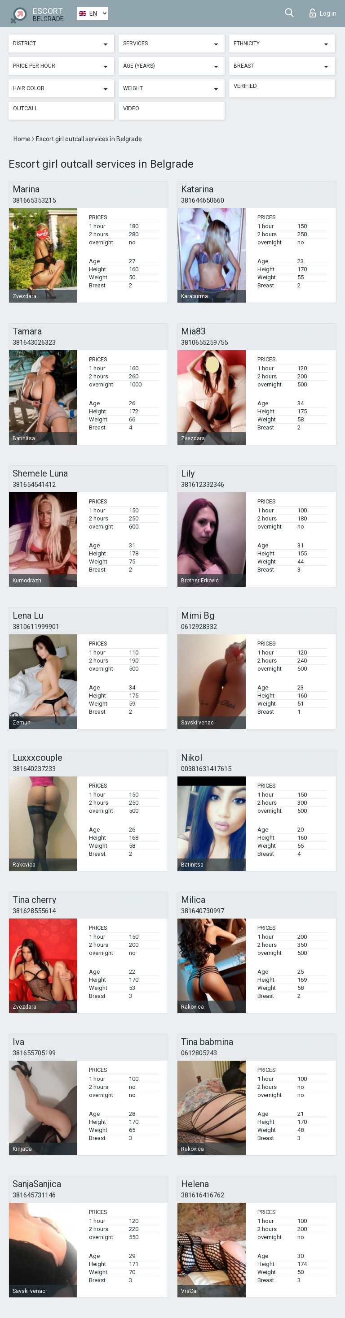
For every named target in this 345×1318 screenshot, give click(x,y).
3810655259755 (204, 342)
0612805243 (199, 1053)
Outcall (25, 108)
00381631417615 (206, 769)
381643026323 (34, 342)
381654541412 (34, 485)
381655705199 (34, 1053)
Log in (323, 13)
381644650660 (202, 200)
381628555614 (34, 911)
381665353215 (34, 200)
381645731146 (34, 1195)
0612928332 (199, 627)
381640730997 (202, 911)
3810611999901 (36, 627)
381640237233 (34, 769)
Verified (245, 85)
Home (22, 139)
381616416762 (202, 1195)
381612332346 (202, 485)
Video (131, 108)
